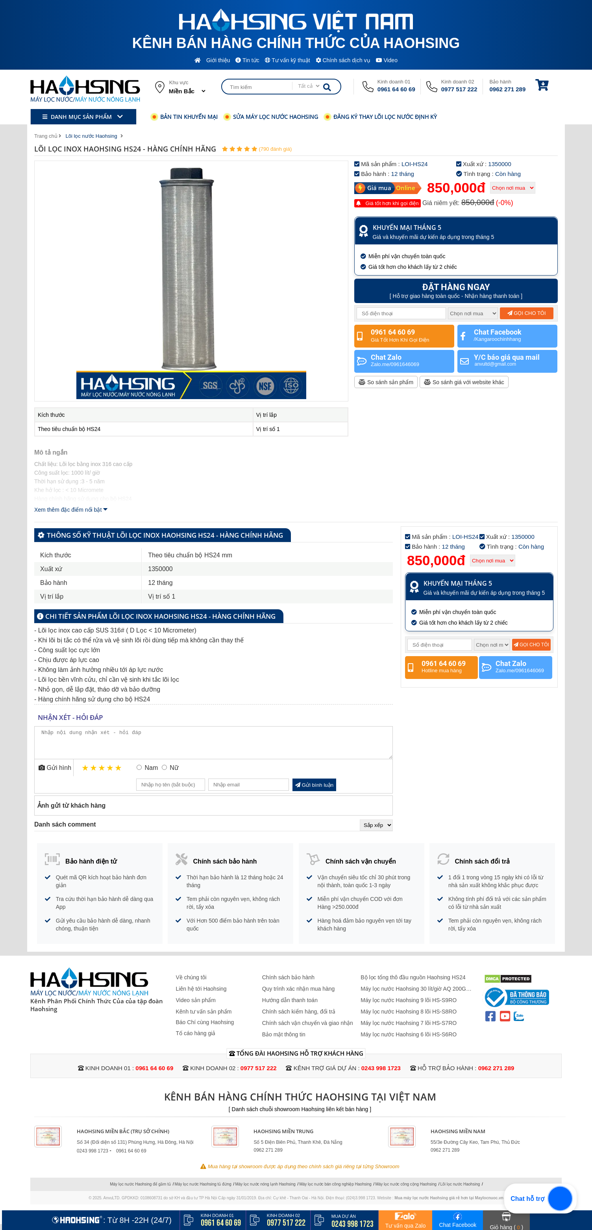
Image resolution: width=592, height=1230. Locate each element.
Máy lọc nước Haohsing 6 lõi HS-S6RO (409, 1040)
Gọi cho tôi (526, 313)
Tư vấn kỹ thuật (287, 60)
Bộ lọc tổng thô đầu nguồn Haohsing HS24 (413, 983)
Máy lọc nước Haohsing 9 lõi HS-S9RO (409, 1006)
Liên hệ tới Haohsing (201, 994)
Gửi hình (55, 773)
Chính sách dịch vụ (343, 60)
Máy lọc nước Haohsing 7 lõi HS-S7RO (409, 1029)
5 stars (119, 773)
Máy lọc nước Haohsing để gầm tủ (140, 1190)
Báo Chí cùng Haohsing (205, 1028)
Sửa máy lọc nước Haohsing (270, 116)
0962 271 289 (508, 89)
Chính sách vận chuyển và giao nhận (307, 1029)
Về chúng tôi (191, 983)
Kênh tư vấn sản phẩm (204, 1017)
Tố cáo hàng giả (196, 1039)
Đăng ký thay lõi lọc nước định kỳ (380, 116)
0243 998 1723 (381, 1074)
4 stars (110, 773)
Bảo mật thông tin (283, 1040)
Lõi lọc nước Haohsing (460, 1190)
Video (387, 60)
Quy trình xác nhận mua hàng (298, 994)
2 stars (94, 773)
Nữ (174, 773)
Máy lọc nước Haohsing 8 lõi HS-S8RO (409, 1017)
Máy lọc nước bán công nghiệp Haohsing (335, 1190)
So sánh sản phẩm (386, 382)
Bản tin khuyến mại (184, 116)
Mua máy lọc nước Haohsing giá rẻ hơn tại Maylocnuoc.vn (448, 1204)
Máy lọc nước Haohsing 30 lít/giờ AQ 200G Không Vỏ (413, 994)
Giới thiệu (218, 60)
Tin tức (247, 60)
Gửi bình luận (314, 791)
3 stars (102, 773)
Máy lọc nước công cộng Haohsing (406, 1190)
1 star (85, 773)
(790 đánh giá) (275, 149)
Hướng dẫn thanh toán (290, 1006)
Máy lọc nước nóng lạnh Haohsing (265, 1190)
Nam (151, 773)
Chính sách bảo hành (288, 983)
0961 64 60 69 (396, 89)
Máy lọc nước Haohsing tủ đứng (203, 1190)
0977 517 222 (459, 89)
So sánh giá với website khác (464, 382)
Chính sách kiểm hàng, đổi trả (299, 1017)
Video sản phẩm (196, 1006)
